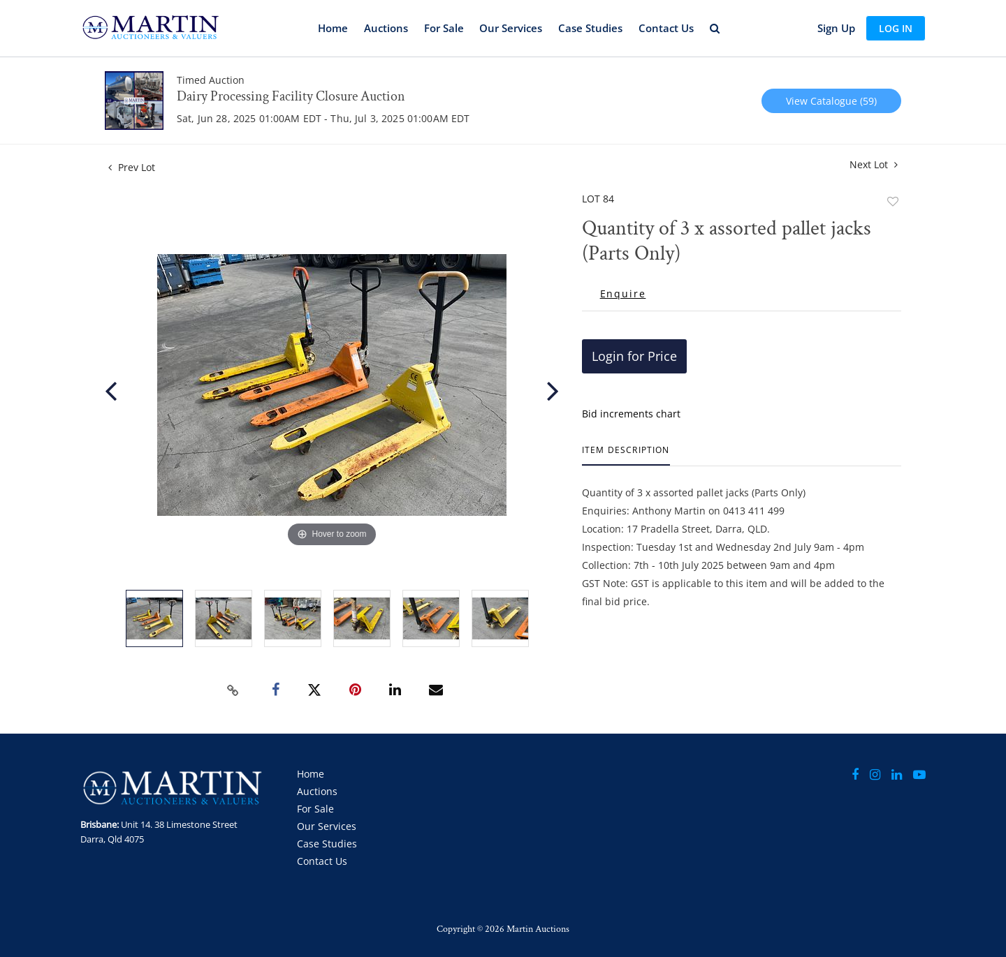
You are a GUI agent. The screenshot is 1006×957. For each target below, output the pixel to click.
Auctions (386, 28)
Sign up (836, 28)
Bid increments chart (631, 414)
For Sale (444, 28)
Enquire (623, 294)
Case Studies (590, 28)
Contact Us (666, 28)
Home (333, 28)
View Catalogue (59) (831, 100)
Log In (895, 28)
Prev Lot (131, 167)
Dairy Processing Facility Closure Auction (291, 96)
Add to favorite (892, 201)
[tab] (626, 455)
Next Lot (874, 164)
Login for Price (634, 356)
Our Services (510, 28)
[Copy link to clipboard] (233, 690)
